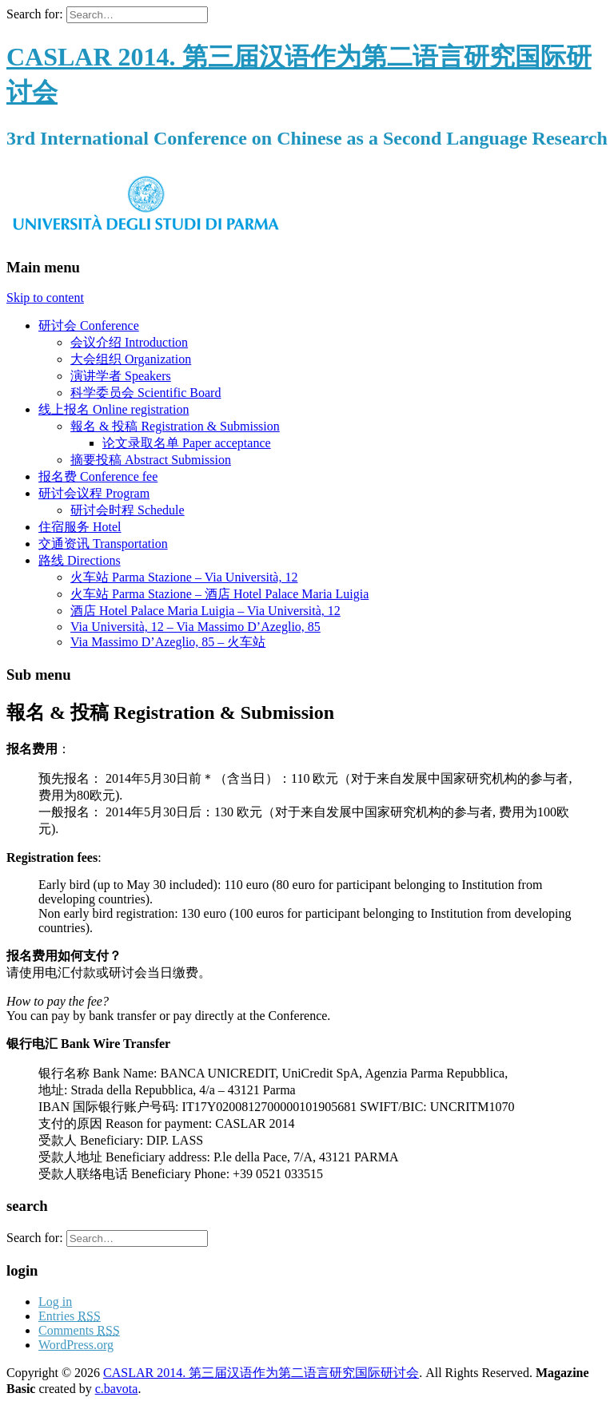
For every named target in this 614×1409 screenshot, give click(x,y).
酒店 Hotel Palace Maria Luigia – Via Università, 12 (205, 610)
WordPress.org (76, 1344)
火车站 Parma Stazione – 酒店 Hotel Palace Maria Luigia (219, 594)
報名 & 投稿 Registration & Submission (175, 426)
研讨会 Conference (88, 325)
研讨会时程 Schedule (127, 510)
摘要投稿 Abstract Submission (150, 459)
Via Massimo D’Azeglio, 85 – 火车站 (167, 642)
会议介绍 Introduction (129, 342)
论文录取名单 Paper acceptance (186, 443)
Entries (69, 1316)
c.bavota (116, 1388)
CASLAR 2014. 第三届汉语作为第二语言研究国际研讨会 (261, 1372)
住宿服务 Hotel (80, 527)
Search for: (34, 14)
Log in (55, 1301)
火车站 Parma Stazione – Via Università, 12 (183, 577)
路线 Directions (79, 560)
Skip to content (45, 297)
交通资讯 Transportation (103, 543)
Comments (79, 1330)
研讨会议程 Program (94, 493)
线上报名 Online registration (113, 409)
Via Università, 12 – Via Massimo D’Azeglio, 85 (195, 626)
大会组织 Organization (130, 359)
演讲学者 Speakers (120, 376)
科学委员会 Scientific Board (145, 392)
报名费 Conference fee (97, 476)
